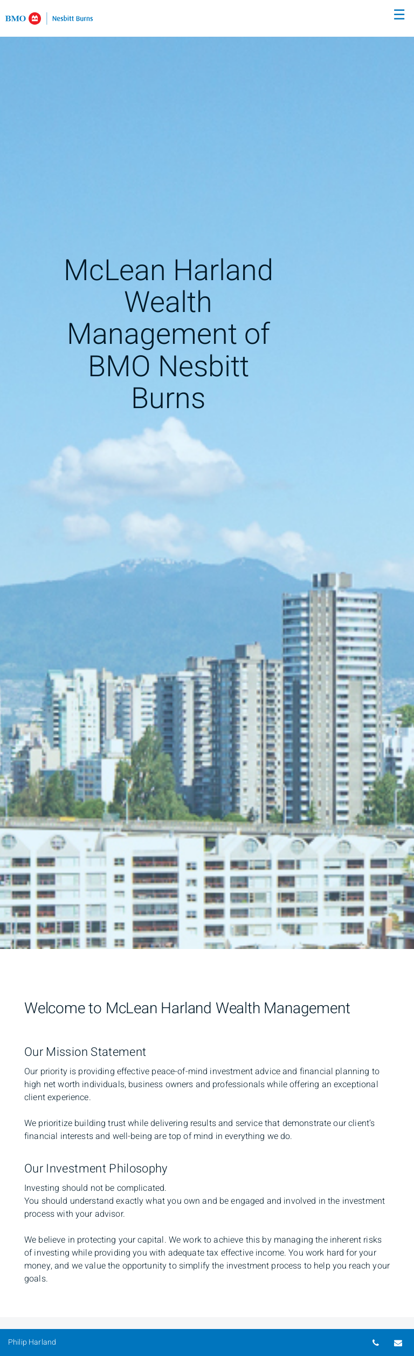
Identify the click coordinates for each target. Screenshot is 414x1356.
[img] (207, 474)
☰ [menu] (399, 15)
